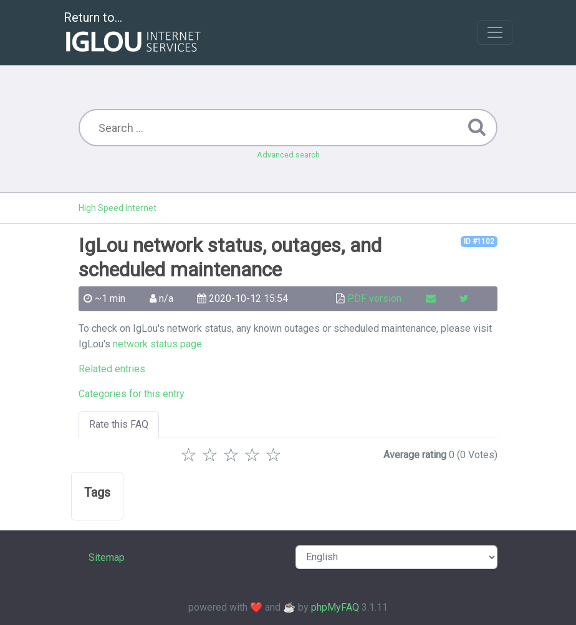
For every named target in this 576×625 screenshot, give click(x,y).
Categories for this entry (132, 394)
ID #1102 (479, 241)
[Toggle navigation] (495, 32)
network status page (157, 344)
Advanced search (288, 154)
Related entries (112, 369)
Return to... (134, 33)
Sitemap (107, 557)
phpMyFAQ (335, 607)
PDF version (374, 298)
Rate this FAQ (118, 424)
